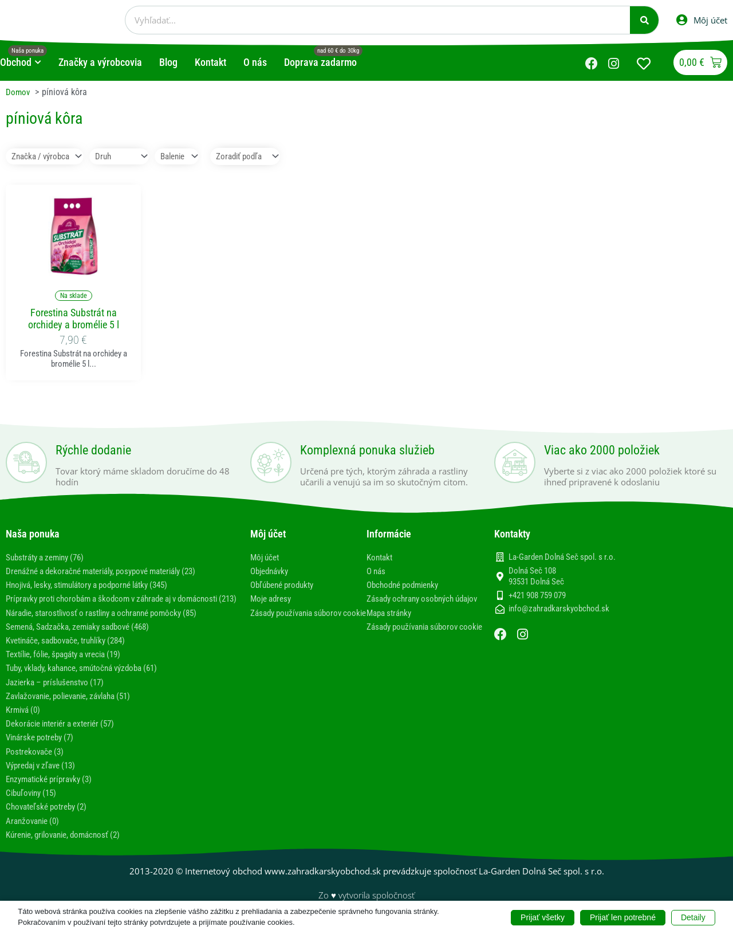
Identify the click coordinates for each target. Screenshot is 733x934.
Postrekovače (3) (37, 763)
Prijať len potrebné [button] (623, 916)
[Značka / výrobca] (47, 156)
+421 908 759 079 (537, 596)
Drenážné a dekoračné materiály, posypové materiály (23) (112, 571)
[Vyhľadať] (644, 20)
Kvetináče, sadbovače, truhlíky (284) (72, 651)
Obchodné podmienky (406, 585)
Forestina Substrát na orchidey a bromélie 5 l (73, 319)
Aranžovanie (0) (35, 831)
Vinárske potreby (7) (43, 748)
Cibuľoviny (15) (34, 804)
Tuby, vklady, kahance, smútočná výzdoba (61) (90, 679)
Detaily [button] (693, 916)
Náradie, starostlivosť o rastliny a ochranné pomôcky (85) (111, 624)
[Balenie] (188, 156)
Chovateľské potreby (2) (50, 818)
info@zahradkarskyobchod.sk (559, 610)
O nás (377, 571)
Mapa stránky (391, 624)
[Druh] (126, 156)
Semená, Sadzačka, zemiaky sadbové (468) (85, 638)
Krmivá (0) (25, 721)
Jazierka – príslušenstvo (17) (59, 693)
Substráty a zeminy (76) (49, 557)
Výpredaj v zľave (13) (45, 776)
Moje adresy (272, 599)
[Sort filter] (262, 157)
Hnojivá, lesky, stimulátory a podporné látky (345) (97, 585)
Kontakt (380, 557)
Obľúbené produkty (285, 585)
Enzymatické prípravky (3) (53, 790)
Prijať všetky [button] (543, 916)
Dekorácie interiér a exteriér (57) (66, 734)
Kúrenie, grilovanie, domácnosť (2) (69, 846)
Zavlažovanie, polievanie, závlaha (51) (76, 707)
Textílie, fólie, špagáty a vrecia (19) (70, 665)
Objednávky (271, 571)
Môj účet (266, 557)
